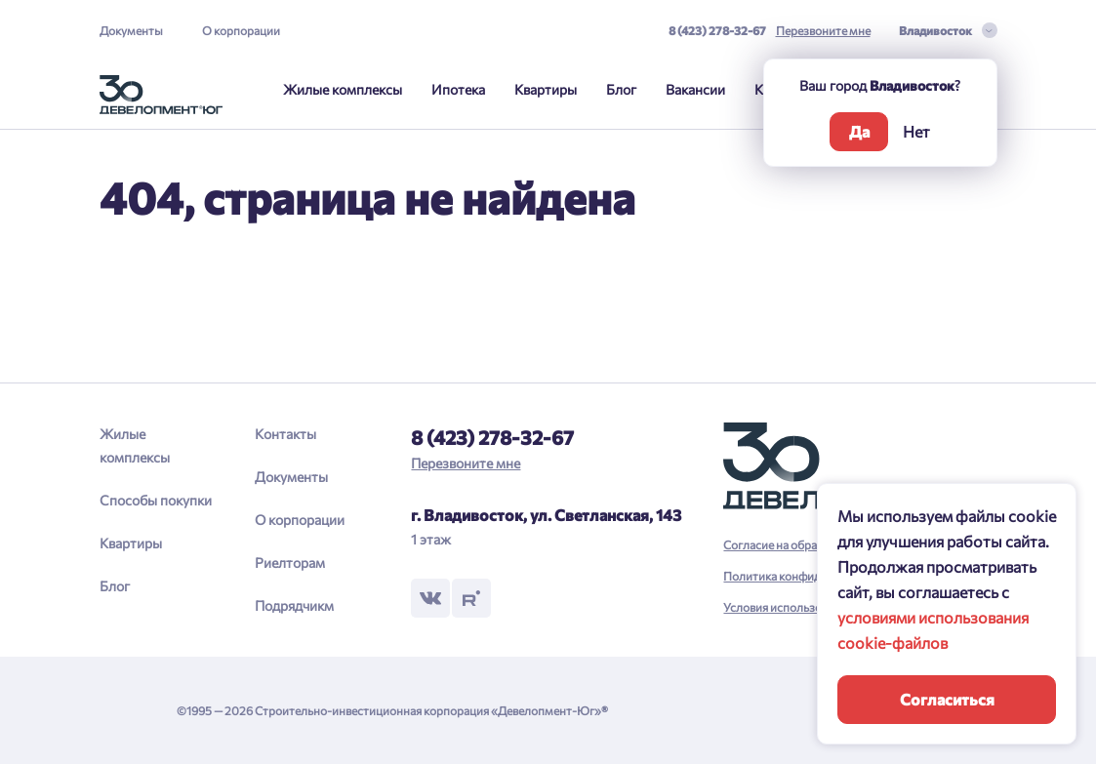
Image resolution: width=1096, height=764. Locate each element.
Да (859, 131)
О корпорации (241, 30)
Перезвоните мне (823, 30)
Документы (131, 30)
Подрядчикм (294, 605)
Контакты (285, 433)
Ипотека (458, 89)
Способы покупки (156, 500)
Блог (621, 89)
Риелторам (290, 562)
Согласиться (947, 699)
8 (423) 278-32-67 (717, 30)
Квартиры (545, 89)
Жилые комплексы (342, 89)
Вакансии (695, 89)
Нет (916, 131)
